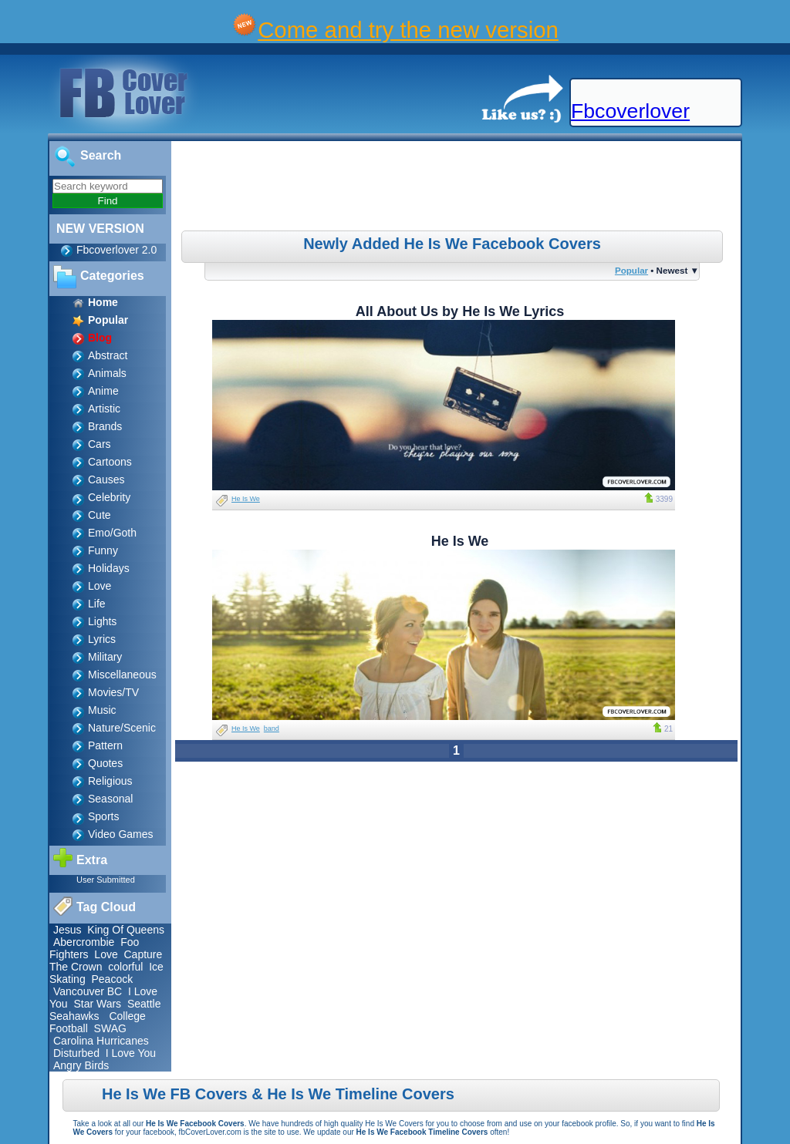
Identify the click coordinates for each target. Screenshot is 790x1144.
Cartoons (110, 462)
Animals (107, 373)
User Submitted (105, 879)
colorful (125, 967)
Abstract (107, 355)
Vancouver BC (87, 991)
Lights (102, 621)
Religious (110, 781)
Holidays (109, 568)
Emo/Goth (112, 533)
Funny (103, 550)
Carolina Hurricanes (101, 1041)
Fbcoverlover (630, 111)
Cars (99, 444)
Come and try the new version (408, 29)
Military (105, 657)
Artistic (104, 408)
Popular (631, 270)
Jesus (67, 930)
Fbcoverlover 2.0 (116, 250)
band (271, 728)
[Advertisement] (458, 188)
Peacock (112, 979)
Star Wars (97, 1004)
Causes (106, 479)
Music (102, 710)
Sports (103, 816)
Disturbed (76, 1053)
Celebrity (109, 497)
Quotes (105, 763)
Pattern (105, 745)
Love (99, 586)
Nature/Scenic (122, 728)
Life (97, 603)
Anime (103, 391)
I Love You (131, 1053)
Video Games (121, 834)
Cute (99, 515)
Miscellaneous (122, 674)
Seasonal (110, 798)
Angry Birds (81, 1065)
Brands (105, 426)
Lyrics (102, 639)
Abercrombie (83, 942)
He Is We (245, 499)
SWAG (110, 1028)
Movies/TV (113, 692)
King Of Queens (125, 930)
